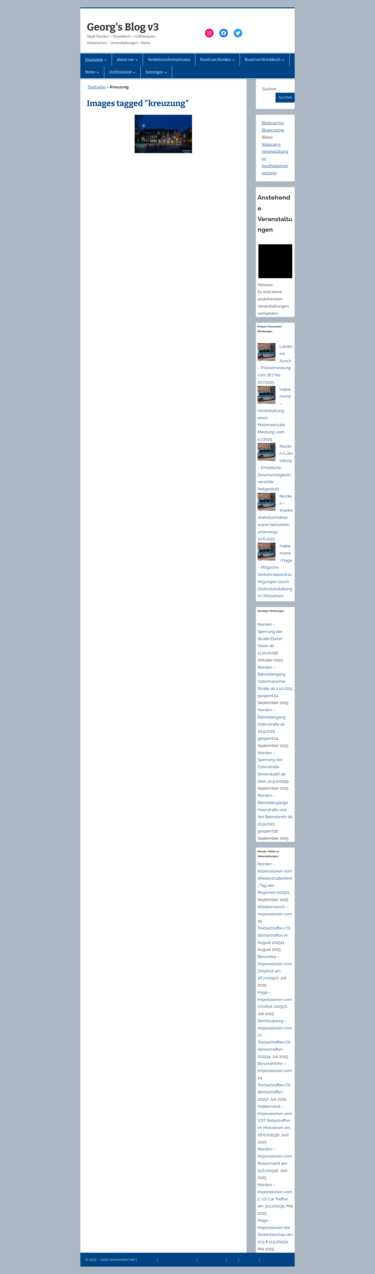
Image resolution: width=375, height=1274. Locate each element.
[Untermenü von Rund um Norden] (233, 59)
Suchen (269, 88)
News (233, 1259)
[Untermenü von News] (97, 72)
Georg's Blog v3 (123, 27)
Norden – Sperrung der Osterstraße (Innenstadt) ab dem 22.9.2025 (272, 767)
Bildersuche (273, 130)
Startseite (96, 87)
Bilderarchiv (273, 123)
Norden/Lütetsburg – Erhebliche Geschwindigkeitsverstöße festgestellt (275, 468)
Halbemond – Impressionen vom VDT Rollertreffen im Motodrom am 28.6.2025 (275, 1120)
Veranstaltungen (212, 1259)
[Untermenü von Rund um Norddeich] (283, 59)
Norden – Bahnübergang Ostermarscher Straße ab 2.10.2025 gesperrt (275, 681)
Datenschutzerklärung (177, 1259)
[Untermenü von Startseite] (105, 59)
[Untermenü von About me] (136, 59)
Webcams (271, 144)
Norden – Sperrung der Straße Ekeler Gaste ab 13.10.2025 (270, 638)
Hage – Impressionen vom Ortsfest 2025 (275, 999)
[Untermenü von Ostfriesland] (134, 72)
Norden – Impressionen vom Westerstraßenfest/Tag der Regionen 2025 (275, 878)
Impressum (147, 1259)
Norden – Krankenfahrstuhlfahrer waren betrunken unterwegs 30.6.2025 (275, 517)
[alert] (275, 278)
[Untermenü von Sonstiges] (165, 72)
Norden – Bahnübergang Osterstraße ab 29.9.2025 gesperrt (272, 724)
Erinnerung (249, 1259)
